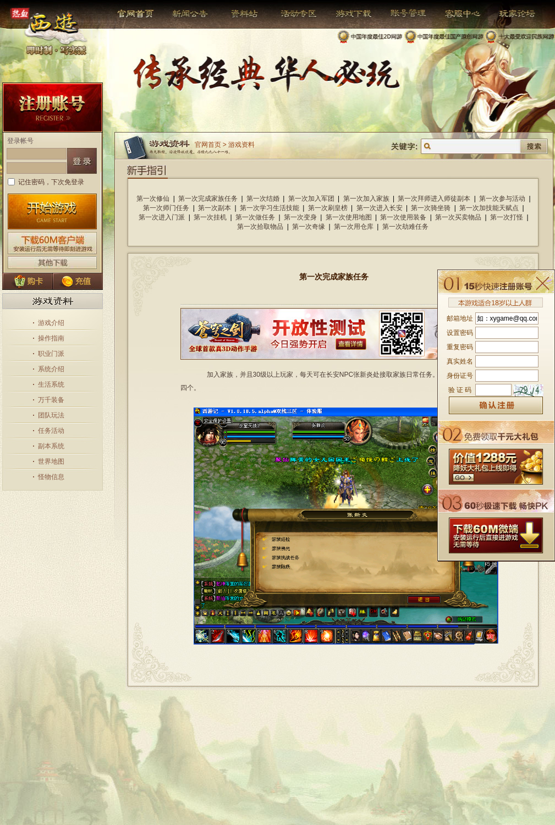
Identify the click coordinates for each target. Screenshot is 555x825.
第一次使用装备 (403, 217)
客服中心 (454, 14)
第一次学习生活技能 (269, 208)
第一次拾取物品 (260, 226)
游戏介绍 (51, 323)
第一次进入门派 (162, 217)
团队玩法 (51, 415)
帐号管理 (401, 14)
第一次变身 (300, 217)
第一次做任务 (255, 217)
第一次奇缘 (308, 226)
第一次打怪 (506, 217)
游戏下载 (347, 14)
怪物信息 (51, 477)
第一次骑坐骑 (430, 208)
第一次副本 (214, 208)
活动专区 (294, 14)
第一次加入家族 (366, 198)
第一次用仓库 (353, 226)
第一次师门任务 (166, 208)
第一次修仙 (152, 198)
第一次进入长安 (379, 208)
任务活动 (51, 431)
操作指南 (51, 338)
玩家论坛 (509, 14)
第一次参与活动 (502, 198)
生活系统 (51, 384)
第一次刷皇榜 (328, 208)
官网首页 (136, 14)
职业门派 (51, 354)
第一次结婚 (262, 198)
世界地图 (51, 461)
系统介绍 (51, 369)
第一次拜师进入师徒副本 (434, 198)
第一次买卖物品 (458, 217)
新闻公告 (185, 14)
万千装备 (51, 400)
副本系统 (51, 446)
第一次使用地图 (349, 217)
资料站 (243, 14)
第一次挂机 (210, 217)
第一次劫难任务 (405, 226)
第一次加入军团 (311, 198)
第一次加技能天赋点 (489, 208)
